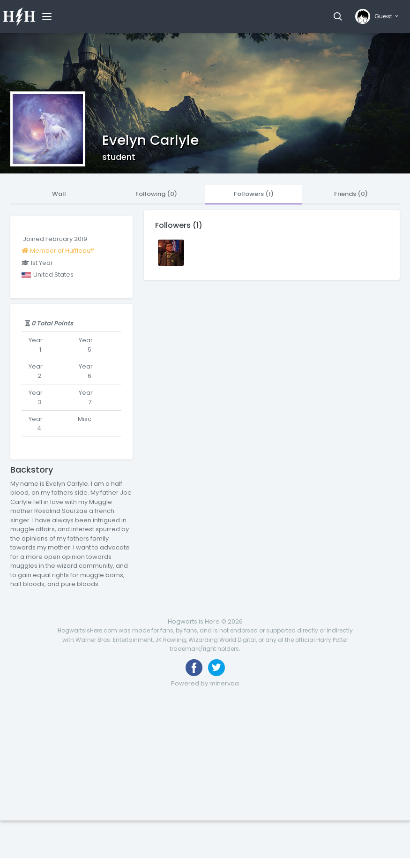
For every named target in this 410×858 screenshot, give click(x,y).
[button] (338, 16)
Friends (351, 193)
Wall (59, 193)
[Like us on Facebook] (194, 667)
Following (156, 193)
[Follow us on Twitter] (216, 667)
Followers (254, 193)
